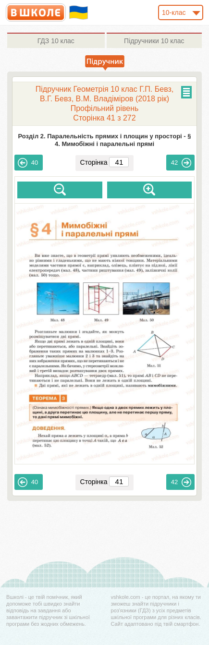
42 (181, 163)
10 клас (55, 41)
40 (28, 163)
